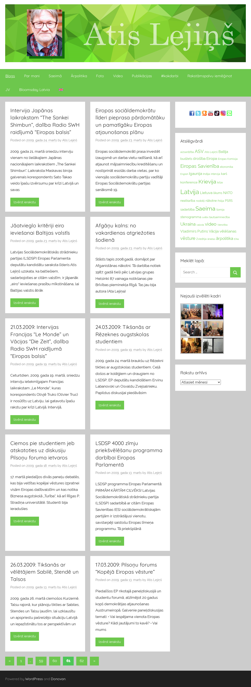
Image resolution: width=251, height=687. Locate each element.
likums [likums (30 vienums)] (217, 193)
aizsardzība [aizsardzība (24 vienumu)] (187, 152)
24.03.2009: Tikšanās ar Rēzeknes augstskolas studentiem (123, 334)
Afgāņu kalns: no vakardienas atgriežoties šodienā (125, 232)
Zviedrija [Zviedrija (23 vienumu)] (201, 238)
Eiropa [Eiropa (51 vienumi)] (211, 158)
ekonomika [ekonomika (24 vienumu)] (226, 166)
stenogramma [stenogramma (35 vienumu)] (190, 217)
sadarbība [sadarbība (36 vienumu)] (187, 209)
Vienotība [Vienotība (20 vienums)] (222, 224)
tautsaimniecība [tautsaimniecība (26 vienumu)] (219, 217)
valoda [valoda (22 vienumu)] (200, 224)
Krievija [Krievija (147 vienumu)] (207, 182)
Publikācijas (142, 76)
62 (82, 661)
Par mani (32, 76)
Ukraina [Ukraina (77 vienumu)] (188, 224)
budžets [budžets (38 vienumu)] (186, 159)
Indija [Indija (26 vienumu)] (206, 174)
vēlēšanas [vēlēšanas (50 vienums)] (228, 231)
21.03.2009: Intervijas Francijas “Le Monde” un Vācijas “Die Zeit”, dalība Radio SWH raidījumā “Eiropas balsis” (39, 341)
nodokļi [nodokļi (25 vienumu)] (200, 200)
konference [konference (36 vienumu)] (189, 182)
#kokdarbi (169, 76)
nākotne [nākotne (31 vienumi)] (211, 200)
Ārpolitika (79, 76)
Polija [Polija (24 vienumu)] (221, 200)
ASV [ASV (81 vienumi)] (199, 151)
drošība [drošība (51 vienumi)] (199, 158)
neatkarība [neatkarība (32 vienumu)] (187, 200)
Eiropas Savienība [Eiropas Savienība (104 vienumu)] (199, 166)
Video (118, 76)
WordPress (34, 679)
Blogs (10, 76)
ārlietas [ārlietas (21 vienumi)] (211, 239)
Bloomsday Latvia (34, 89)
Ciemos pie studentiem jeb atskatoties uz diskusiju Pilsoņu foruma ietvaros (42, 450)
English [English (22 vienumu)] (184, 174)
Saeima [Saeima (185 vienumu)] (205, 208)
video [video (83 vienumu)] (211, 224)
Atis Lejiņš (69, 140)
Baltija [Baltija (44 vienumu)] (223, 152)
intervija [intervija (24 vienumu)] (215, 174)
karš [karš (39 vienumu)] (224, 174)
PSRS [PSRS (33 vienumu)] (229, 200)
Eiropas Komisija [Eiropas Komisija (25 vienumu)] (228, 158)
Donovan (58, 679)
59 (41, 661)
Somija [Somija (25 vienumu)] (220, 209)
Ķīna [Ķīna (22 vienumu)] (236, 238)
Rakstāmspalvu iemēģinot (209, 76)
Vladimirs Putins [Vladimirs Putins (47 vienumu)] (194, 231)
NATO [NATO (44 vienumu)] (227, 193)
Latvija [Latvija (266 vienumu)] (189, 192)
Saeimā (55, 76)
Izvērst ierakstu (25, 202)
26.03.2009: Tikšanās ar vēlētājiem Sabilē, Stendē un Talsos (44, 571)
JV (7, 89)
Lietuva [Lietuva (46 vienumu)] (206, 193)
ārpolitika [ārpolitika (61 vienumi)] (224, 238)
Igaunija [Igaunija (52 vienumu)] (195, 173)
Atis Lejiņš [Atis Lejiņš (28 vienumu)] (211, 152)
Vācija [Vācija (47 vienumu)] (214, 231)
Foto (100, 76)
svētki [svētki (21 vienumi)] (205, 217)
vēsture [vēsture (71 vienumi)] (187, 238)
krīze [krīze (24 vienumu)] (220, 182)
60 (55, 661)
